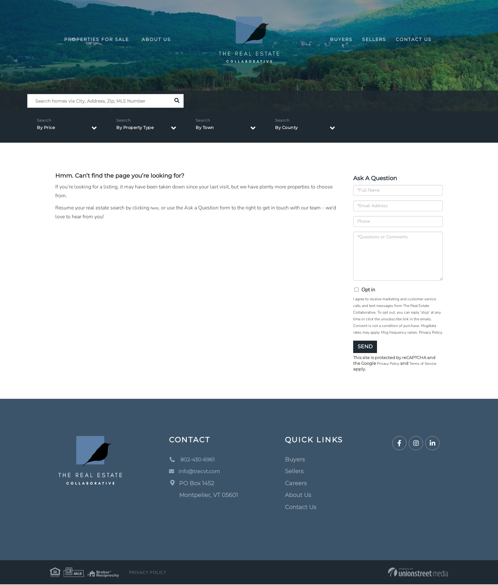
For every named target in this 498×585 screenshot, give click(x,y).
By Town (207, 129)
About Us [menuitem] (156, 39)
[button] (177, 101)
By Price (48, 129)
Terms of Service (427, 364)
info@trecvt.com (197, 471)
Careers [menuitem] (296, 483)
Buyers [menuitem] (341, 39)
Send (365, 347)
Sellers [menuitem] (374, 39)
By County (289, 129)
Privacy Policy (430, 332)
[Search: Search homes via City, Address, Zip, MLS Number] (98, 101)
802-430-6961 (194, 460)
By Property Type (139, 129)
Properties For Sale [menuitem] (98, 39)
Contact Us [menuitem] (414, 39)
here (155, 207)
